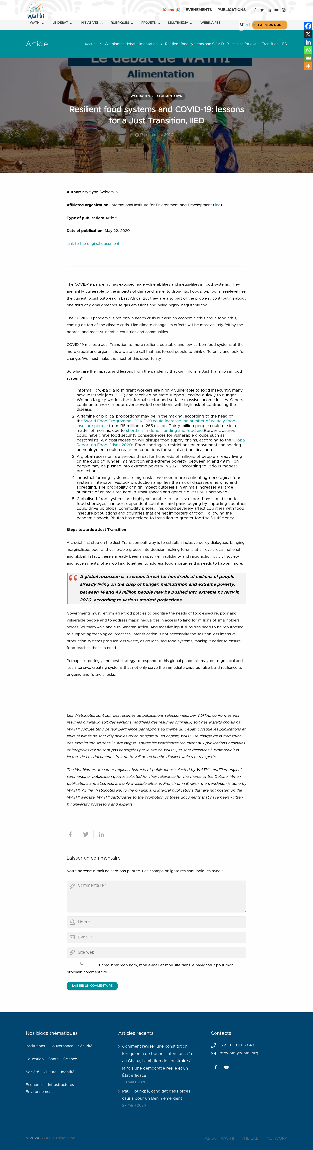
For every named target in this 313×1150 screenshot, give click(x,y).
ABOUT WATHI (219, 1138)
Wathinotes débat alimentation (131, 44)
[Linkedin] (308, 42)
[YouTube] (276, 10)
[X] (308, 34)
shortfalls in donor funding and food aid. (165, 431)
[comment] (156, 896)
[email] (156, 937)
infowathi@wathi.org (238, 1053)
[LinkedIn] (269, 10)
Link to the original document (93, 244)
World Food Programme (107, 421)
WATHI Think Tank (58, 1138)
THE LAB (250, 1138)
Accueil (90, 44)
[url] (156, 952)
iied (217, 205)
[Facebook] (255, 10)
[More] (308, 66)
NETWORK (276, 1138)
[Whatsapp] (308, 50)
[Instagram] (283, 10)
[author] (156, 922)
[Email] (308, 58)
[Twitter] (262, 10)
